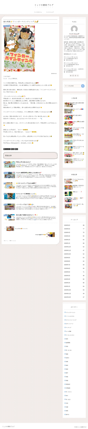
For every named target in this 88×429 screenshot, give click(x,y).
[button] (83, 86)
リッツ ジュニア (74, 34)
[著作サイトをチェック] (71, 75)
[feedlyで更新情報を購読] (75, 75)
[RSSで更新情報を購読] (78, 75)
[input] (73, 86)
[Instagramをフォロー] (73, 75)
